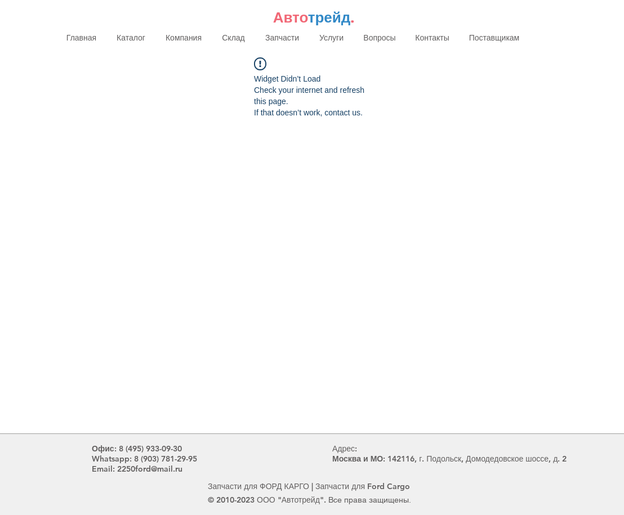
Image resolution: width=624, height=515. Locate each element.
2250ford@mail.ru (149, 469)
